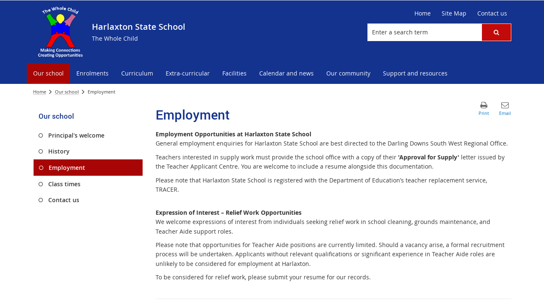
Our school (67, 92)
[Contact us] (492, 13)
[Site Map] (454, 13)
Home (39, 92)
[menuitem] (48, 73)
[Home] (422, 13)
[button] (496, 32)
